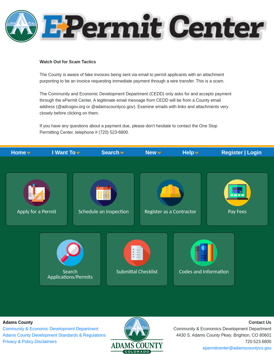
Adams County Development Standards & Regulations (54, 335)
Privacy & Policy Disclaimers (30, 341)
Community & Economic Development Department (50, 329)
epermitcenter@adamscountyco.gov (237, 348)
